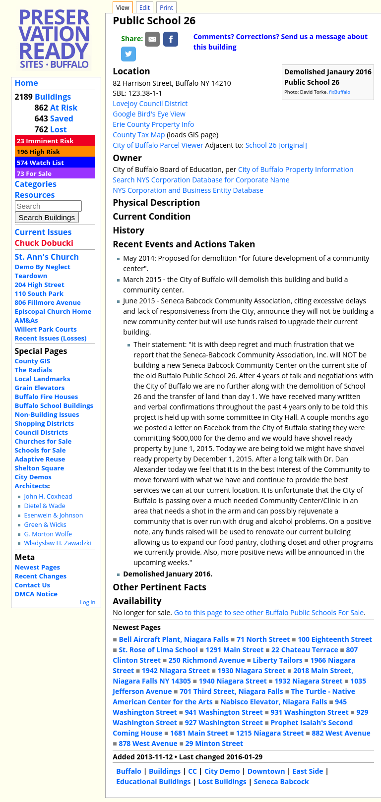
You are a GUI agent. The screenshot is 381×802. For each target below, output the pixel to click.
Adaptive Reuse (40, 459)
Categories (36, 183)
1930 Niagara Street (251, 670)
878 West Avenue (148, 743)
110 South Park (39, 293)
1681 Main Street (199, 733)
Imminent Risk (49, 140)
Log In (87, 602)
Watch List (47, 162)
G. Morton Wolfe (48, 534)
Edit (144, 7)
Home (26, 82)
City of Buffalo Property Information (296, 169)
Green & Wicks (45, 524)
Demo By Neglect (42, 266)
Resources (35, 194)
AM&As (26, 320)
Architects (31, 485)
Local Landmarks (42, 378)
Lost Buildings (222, 781)
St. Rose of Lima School (158, 649)
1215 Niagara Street (270, 733)
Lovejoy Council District (150, 103)
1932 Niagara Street (308, 681)
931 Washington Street (310, 712)
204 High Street (39, 284)
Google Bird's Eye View (149, 113)
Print (166, 7)
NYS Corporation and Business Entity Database (188, 190)
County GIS (33, 360)
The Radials (33, 369)
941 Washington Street (224, 712)
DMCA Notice (36, 593)
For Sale (39, 173)
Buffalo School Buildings (54, 405)
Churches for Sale (43, 441)
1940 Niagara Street (233, 681)
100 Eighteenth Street (335, 639)
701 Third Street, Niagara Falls (231, 691)
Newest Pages (37, 567)
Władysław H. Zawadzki (57, 543)
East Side (308, 771)
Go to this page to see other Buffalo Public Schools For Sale (269, 612)
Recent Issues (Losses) (51, 338)
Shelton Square (39, 467)
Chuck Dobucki (44, 242)
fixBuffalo (339, 92)
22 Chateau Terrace (304, 649)
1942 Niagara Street (176, 670)
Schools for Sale (40, 450)
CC (192, 771)
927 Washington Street (224, 722)
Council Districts (41, 432)
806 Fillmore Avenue (48, 302)
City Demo (222, 771)
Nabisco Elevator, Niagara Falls (273, 701)
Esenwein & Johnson (53, 515)
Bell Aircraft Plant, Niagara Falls (174, 639)
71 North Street (263, 639)
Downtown (266, 771)
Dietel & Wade (44, 506)
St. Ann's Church (47, 256)
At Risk (63, 107)
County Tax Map (139, 134)
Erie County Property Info (153, 124)
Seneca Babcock (281, 781)
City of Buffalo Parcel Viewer (158, 145)
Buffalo (128, 771)
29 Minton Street (214, 743)
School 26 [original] (276, 145)
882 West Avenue (341, 733)
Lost (58, 129)
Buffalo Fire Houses (46, 396)
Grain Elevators (40, 387)
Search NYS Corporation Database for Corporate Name (201, 179)
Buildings (53, 96)
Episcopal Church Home (53, 311)
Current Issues (43, 232)
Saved (61, 118)
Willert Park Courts (46, 329)
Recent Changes (41, 576)
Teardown (31, 275)
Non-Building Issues (47, 414)
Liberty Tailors (277, 660)
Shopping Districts (44, 423)
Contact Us (32, 584)
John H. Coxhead (48, 496)
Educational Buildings (153, 781)
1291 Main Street (234, 649)
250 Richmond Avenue (207, 660)
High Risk (45, 151)
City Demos (33, 476)
